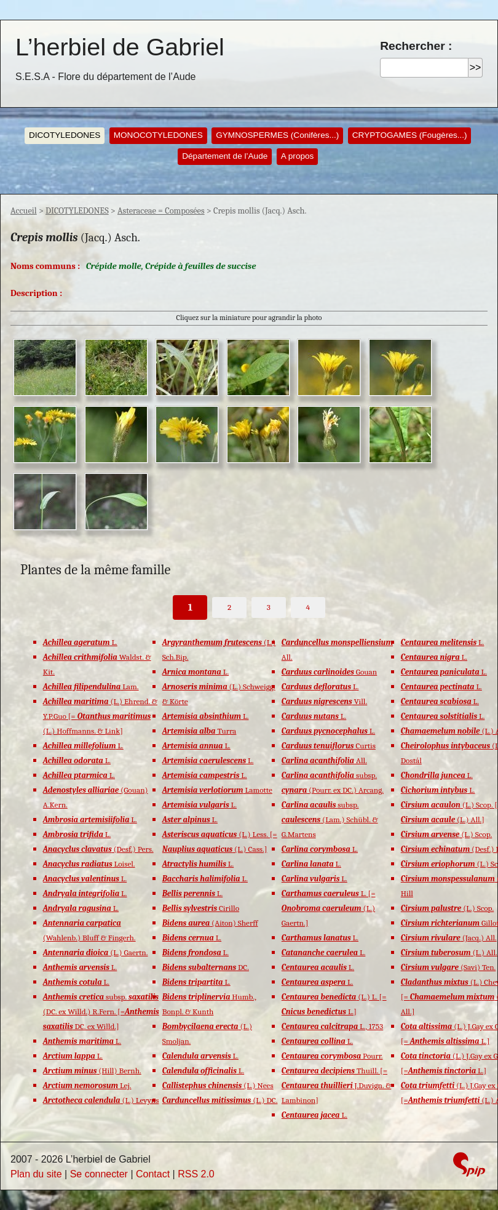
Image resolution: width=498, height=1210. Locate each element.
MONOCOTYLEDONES (158, 135)
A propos (297, 156)
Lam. (91, 686)
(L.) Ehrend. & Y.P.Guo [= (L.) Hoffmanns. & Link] (100, 716)
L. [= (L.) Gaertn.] (329, 908)
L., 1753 (332, 1026)
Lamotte (217, 790)
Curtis (329, 745)
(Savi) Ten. (448, 967)
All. (324, 760)
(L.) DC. (220, 1100)
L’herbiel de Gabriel (119, 46)
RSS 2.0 (196, 1174)
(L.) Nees (218, 1085)
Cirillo (200, 908)
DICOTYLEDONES (64, 135)
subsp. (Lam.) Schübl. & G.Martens (330, 819)
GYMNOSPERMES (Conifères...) (277, 135)
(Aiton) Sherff (210, 923)
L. (80, 642)
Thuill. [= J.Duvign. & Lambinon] (337, 1085)
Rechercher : (416, 45)
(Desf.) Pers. (98, 849)
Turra (199, 730)
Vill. (324, 701)
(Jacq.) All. (449, 937)
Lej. (87, 1085)
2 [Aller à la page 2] (229, 607)
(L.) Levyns (101, 1100)
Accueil (23, 211)
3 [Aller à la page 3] (269, 607)
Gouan (329, 671)
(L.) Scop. (446, 834)
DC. (205, 967)
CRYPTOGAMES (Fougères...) (409, 135)
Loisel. (89, 863)
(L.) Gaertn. (95, 952)
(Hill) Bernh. (92, 1070)
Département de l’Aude (224, 156)
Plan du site (36, 1174)
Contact (153, 1174)
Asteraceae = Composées (161, 211)
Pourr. (332, 1055)
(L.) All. (449, 952)
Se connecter (99, 1174)
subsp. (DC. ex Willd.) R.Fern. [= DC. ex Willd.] (101, 1011)
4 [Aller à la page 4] (308, 607)
